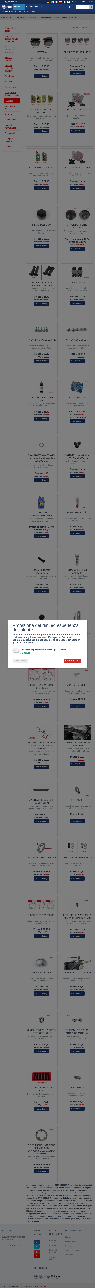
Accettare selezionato (20, 660)
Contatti (39, 7)
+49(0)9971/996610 (10, 2)
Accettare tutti (72, 660)
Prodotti (19, 7)
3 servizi (25, 653)
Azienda (29, 7)
